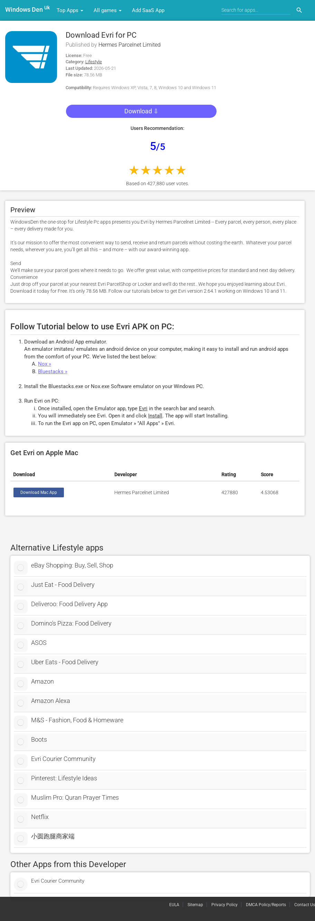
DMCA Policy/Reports (266, 904)
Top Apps (70, 10)
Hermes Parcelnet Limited (129, 44)
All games (108, 10)
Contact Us (304, 904)
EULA (174, 904)
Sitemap (195, 904)
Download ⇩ (141, 111)
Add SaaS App (148, 10)
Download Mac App (38, 492)
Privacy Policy (224, 904)
